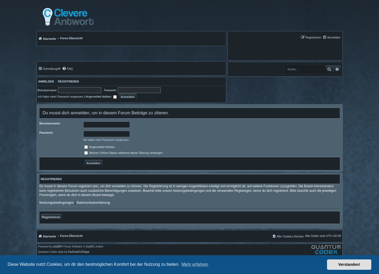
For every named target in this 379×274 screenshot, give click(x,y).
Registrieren (68, 81)
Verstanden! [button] (349, 264)
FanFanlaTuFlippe (78, 252)
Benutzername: (50, 123)
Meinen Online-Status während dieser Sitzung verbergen (123, 152)
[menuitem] (332, 37)
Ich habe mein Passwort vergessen (60, 96)
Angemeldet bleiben (100, 96)
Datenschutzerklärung (93, 203)
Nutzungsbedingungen (57, 203)
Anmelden (45, 81)
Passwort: (47, 132)
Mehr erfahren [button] (194, 264)
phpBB (57, 246)
